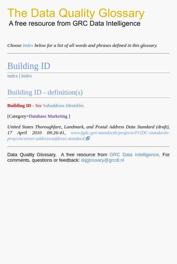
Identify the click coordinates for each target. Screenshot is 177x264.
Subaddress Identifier (63, 105)
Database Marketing (48, 116)
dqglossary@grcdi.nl (102, 160)
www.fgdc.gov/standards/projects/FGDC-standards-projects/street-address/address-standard (88, 135)
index (12, 75)
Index (28, 45)
